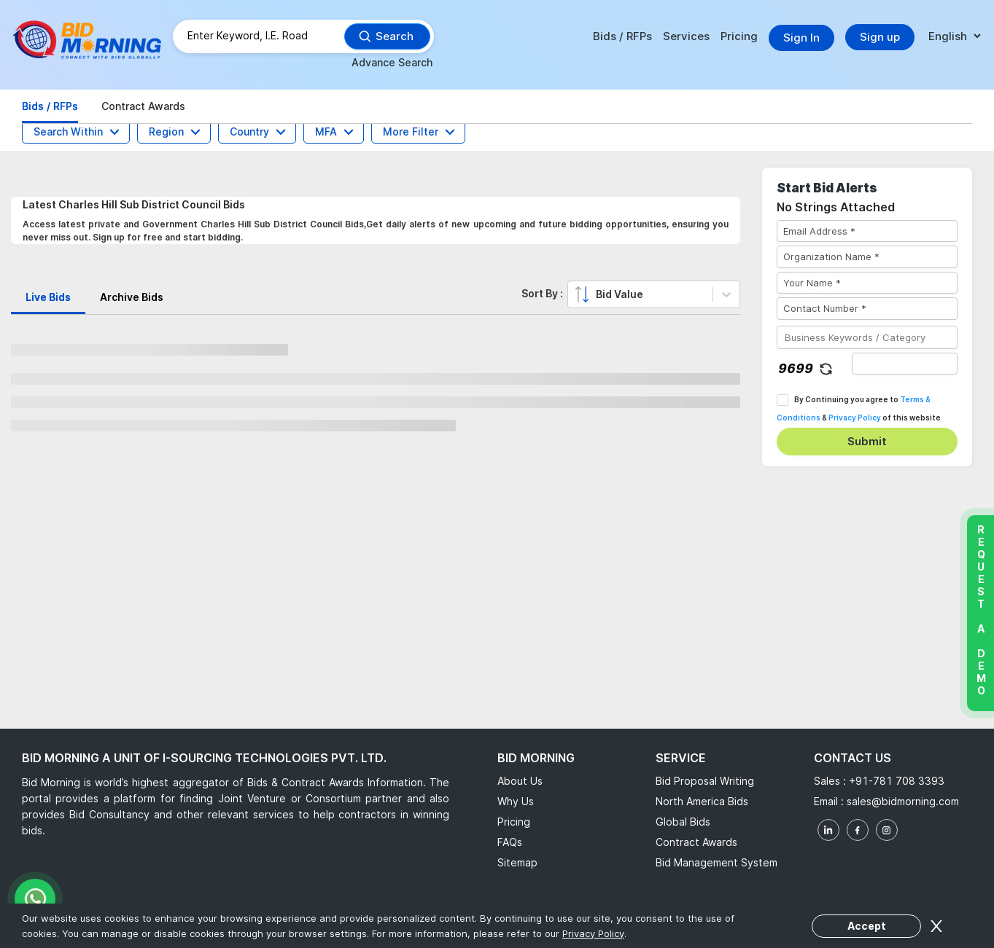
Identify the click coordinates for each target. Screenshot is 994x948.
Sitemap (517, 862)
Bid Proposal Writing (705, 781)
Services (686, 36)
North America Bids (702, 801)
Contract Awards (696, 842)
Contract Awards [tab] (143, 106)
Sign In (801, 37)
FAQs (509, 842)
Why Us (515, 801)
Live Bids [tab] (48, 297)
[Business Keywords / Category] (867, 337)
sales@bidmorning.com (901, 801)
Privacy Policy (854, 417)
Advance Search (392, 62)
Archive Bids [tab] (131, 297)
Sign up (880, 37)
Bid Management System (716, 862)
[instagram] (887, 830)
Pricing (739, 36)
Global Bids (683, 821)
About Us (520, 781)
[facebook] (858, 830)
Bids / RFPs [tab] (50, 106)
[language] (954, 36)
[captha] (905, 364)
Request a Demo (980, 610)
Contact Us (852, 758)
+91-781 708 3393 (896, 781)
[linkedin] (828, 830)
